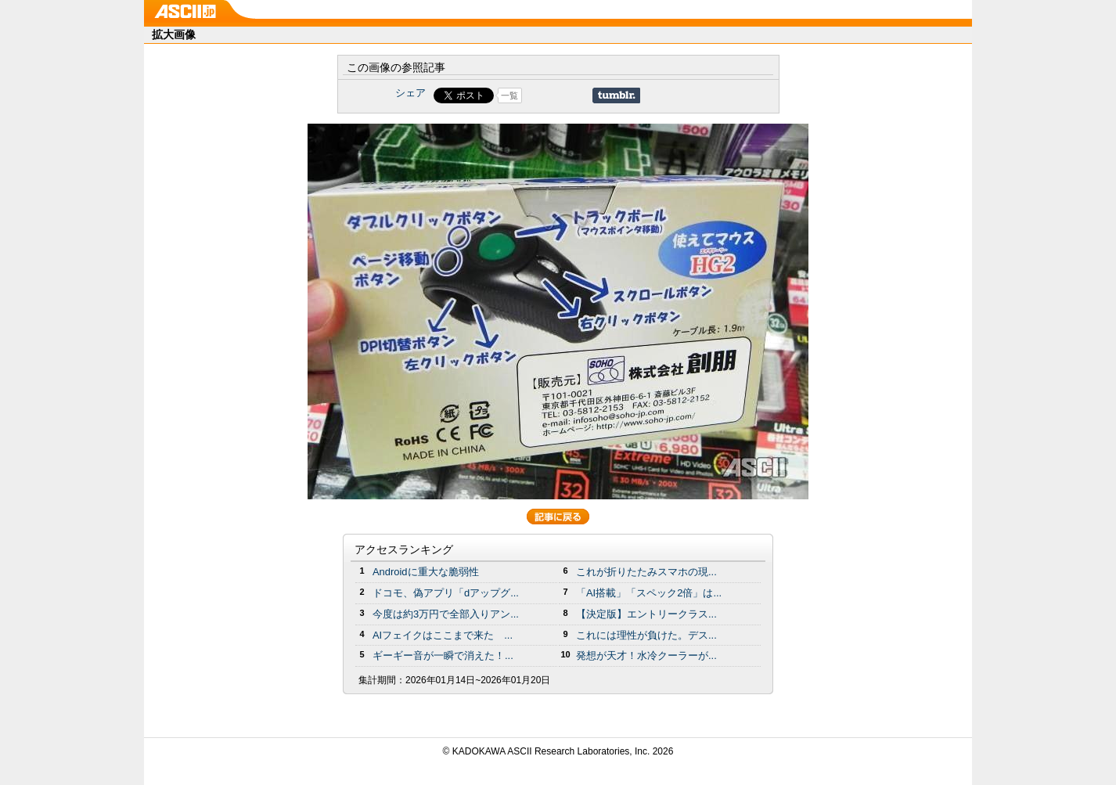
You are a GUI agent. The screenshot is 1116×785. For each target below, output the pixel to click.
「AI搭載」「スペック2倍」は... (649, 593)
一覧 (509, 95)
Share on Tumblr (616, 95)
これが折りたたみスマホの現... (646, 572)
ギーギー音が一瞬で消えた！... (443, 655)
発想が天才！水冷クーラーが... (646, 655)
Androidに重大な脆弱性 (426, 572)
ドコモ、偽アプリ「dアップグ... (446, 593)
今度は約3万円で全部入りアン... (446, 614)
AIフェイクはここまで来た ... (443, 635)
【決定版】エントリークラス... (646, 614)
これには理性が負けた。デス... (646, 635)
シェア (410, 93)
